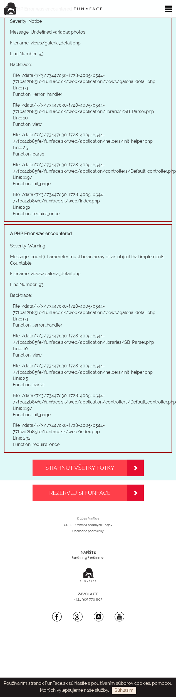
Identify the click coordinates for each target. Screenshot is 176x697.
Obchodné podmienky (88, 531)
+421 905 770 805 (88, 599)
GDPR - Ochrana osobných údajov (88, 525)
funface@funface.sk (88, 558)
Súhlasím (124, 690)
